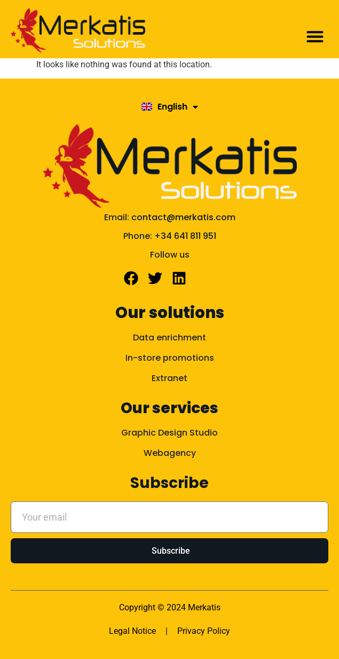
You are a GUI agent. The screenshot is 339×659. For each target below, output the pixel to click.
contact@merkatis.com (183, 217)
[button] (314, 36)
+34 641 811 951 (185, 236)
